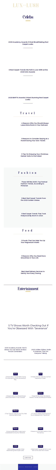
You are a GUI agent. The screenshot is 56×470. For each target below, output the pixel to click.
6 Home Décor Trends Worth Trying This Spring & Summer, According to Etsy (15, 378)
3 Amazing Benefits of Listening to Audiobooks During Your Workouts (16, 432)
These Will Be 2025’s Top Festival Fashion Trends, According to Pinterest (34, 184)
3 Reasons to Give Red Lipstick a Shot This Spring (41, 432)
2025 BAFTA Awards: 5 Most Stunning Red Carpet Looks (28, 99)
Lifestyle (15, 411)
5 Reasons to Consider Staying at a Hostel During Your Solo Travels (35, 139)
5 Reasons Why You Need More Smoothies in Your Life (33, 257)
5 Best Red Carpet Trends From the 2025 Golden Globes (33, 199)
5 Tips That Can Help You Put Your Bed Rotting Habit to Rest (16, 414)
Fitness (15, 428)
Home (15, 374)
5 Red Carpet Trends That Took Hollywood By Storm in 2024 (33, 215)
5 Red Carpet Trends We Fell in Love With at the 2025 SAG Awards (28, 71)
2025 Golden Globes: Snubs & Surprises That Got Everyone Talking (41, 351)
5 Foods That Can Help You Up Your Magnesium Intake (33, 241)
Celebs (15, 446)
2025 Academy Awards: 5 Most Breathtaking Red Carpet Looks (28, 43)
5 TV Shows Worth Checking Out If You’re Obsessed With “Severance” (28, 327)
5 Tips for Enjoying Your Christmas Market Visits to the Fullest (34, 155)
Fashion (40, 393)
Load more (27, 457)
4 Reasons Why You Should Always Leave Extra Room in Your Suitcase (35, 124)
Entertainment (40, 411)
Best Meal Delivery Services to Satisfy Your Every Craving (33, 272)
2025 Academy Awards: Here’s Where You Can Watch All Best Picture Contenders (15, 349)
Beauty (40, 428)
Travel (15, 393)
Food (40, 374)
